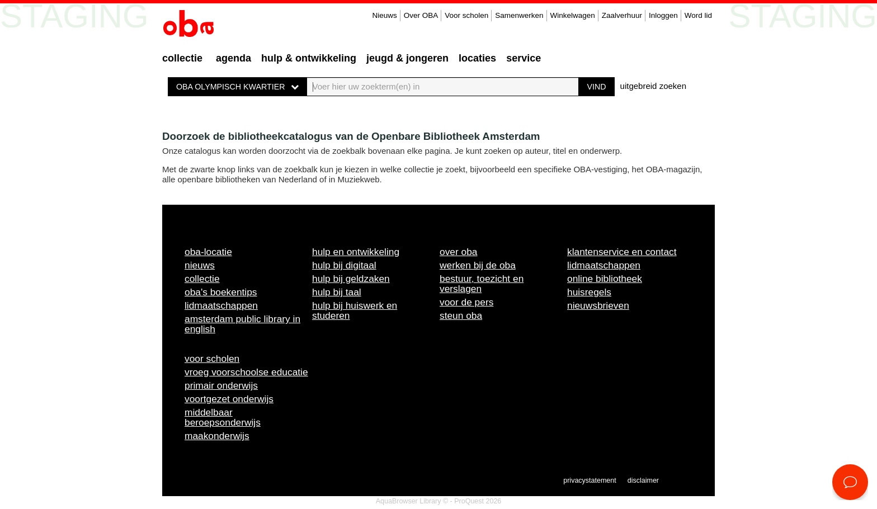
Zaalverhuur (622, 15)
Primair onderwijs (221, 385)
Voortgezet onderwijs (229, 398)
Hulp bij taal (336, 292)
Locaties (477, 58)
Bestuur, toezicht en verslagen (482, 283)
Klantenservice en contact (622, 251)
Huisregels (589, 292)
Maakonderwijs (217, 435)
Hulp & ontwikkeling (308, 58)
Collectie (182, 58)
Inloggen (663, 15)
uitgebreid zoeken (653, 86)
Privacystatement (589, 480)
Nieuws (384, 15)
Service (523, 58)
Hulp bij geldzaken (351, 278)
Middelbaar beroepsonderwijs (223, 417)
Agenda (233, 58)
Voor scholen (466, 15)
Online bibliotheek (604, 278)
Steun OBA (461, 315)
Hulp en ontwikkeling (355, 251)
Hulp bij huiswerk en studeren (354, 310)
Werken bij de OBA (478, 265)
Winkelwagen (572, 15)
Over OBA (421, 15)
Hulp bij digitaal (344, 265)
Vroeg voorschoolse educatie (246, 372)
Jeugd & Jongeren (407, 58)
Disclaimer (643, 480)
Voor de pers (466, 302)
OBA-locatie (208, 251)
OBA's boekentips (221, 292)
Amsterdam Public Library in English (242, 323)
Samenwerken (519, 15)
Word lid (698, 15)
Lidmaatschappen (221, 305)
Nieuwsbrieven (598, 305)
